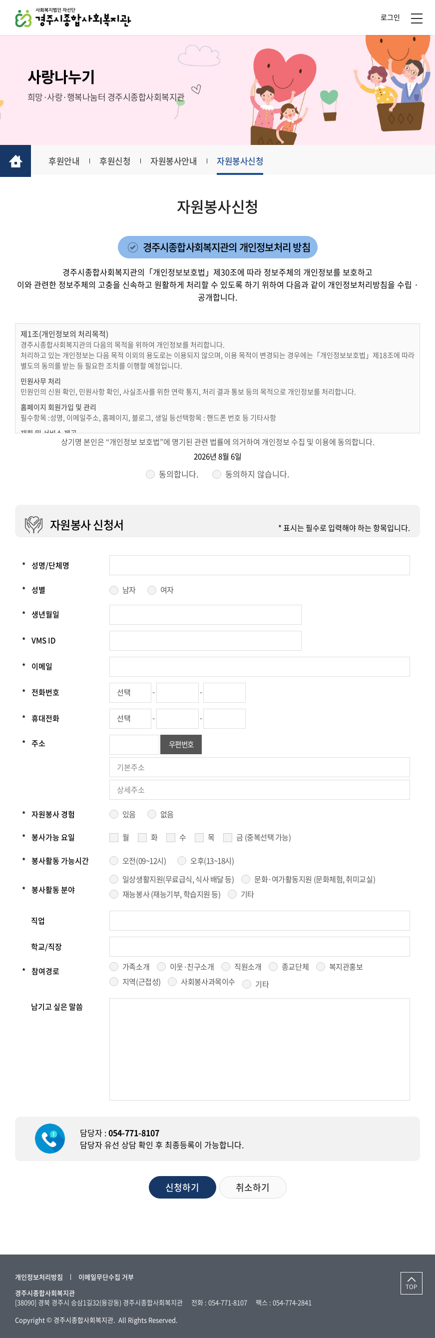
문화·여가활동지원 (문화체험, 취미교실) (314, 881)
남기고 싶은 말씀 (57, 1008)
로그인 (390, 17)
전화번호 (40, 694)
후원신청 (121, 161)
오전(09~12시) (144, 862)
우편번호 (182, 746)
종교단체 (295, 968)
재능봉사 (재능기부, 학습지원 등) (171, 895)
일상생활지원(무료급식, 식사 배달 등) (178, 881)
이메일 (37, 668)
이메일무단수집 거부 (106, 1277)
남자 (129, 591)
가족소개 (135, 968)
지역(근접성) (141, 983)
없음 (167, 815)
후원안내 (68, 161)
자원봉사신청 (251, 161)
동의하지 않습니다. (257, 476)
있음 (129, 815)
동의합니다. (178, 476)
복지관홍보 (346, 968)
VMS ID (38, 642)
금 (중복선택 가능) (263, 839)
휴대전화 (40, 720)
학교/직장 (46, 948)
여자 (167, 591)
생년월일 (40, 616)
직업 (38, 922)
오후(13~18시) (212, 862)
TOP (408, 1287)
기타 (247, 895)
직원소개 (247, 968)
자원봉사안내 (182, 161)
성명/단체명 (45, 566)
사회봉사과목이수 (208, 983)
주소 (33, 744)
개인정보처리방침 (39, 1277)
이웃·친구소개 (192, 968)
